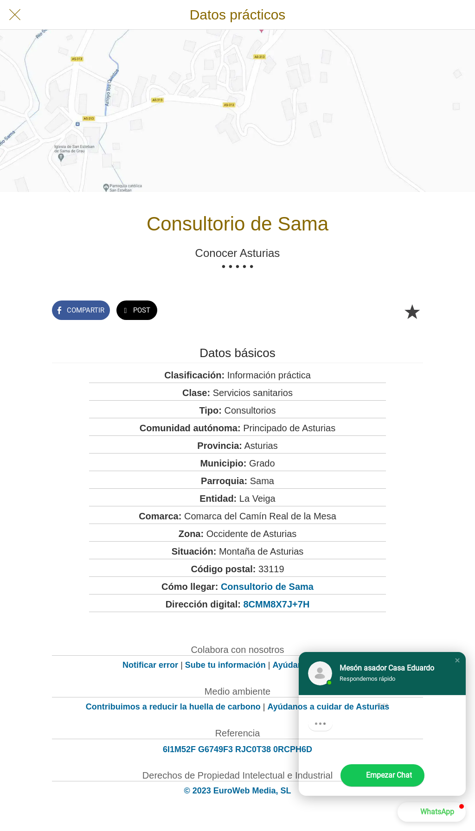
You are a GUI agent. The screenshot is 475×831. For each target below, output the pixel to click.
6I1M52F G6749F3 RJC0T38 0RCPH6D (237, 749)
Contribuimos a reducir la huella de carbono (173, 706)
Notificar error (150, 665)
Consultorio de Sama (267, 587)
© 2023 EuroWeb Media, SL (237, 790)
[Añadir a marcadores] (412, 311)
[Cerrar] (14, 14)
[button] (457, 660)
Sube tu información (225, 665)
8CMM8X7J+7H (276, 604)
